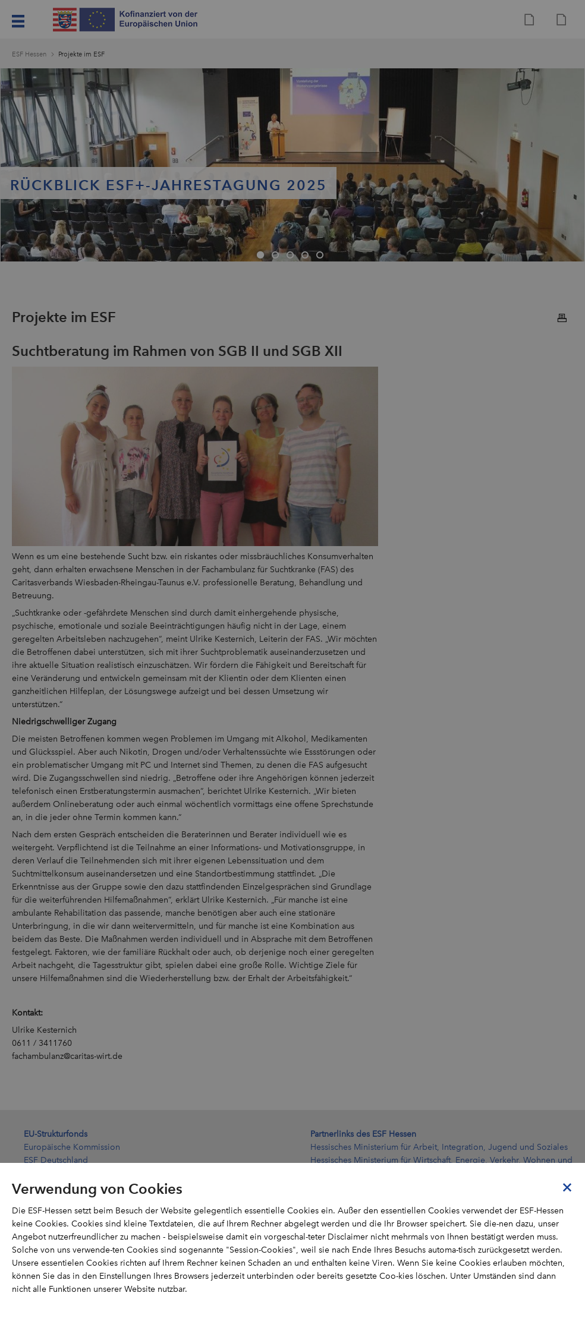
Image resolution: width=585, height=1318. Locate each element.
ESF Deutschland (56, 1160)
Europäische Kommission (72, 1147)
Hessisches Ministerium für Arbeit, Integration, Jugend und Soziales (439, 1147)
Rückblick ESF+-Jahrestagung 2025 (168, 185)
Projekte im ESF (81, 54)
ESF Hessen (29, 54)
